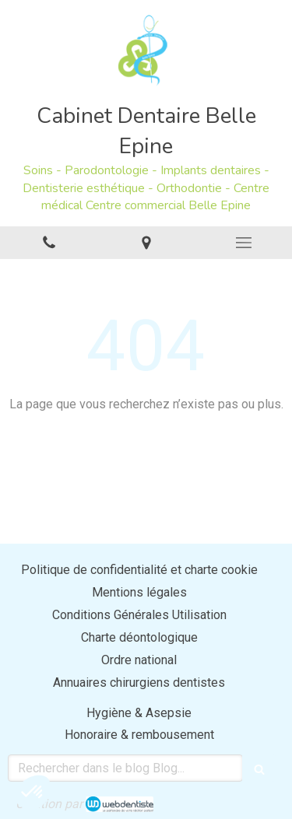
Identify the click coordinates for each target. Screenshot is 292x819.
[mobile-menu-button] (243, 242)
